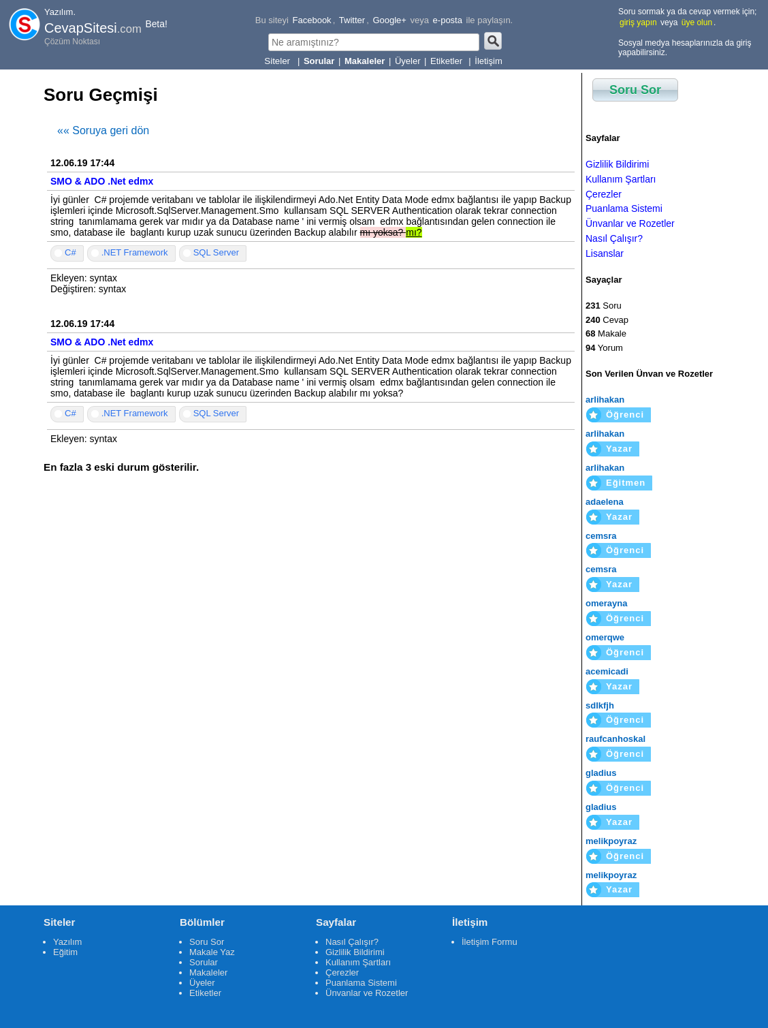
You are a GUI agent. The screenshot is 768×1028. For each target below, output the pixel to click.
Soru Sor (635, 90)
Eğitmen (625, 483)
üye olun (697, 22)
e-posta (447, 20)
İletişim (488, 61)
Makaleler (208, 972)
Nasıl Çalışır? (614, 238)
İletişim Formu (489, 942)
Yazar (619, 448)
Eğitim (65, 952)
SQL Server (216, 252)
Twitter (352, 20)
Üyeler (408, 61)
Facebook (312, 20)
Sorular (203, 962)
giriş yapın (638, 22)
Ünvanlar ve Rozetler (630, 223)
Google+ (389, 20)
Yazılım (67, 942)
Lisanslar (605, 253)
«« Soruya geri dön (103, 130)
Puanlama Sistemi (624, 208)
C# (70, 252)
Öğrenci (625, 414)
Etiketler (447, 61)
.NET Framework (134, 252)
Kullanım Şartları (621, 179)
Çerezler (604, 194)
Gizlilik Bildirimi (617, 164)
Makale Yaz (212, 952)
